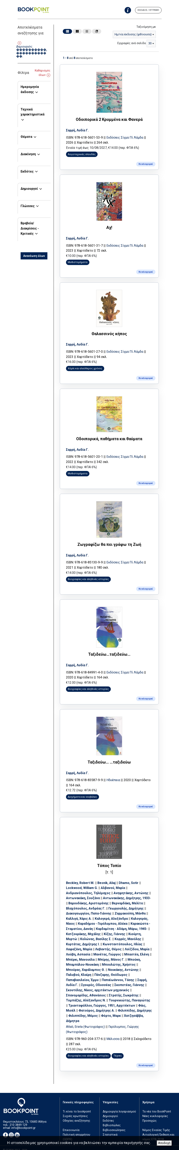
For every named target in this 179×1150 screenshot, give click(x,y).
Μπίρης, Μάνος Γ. (124, 954)
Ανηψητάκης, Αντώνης (131, 888)
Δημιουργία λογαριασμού (119, 1106)
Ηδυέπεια (114, 776)
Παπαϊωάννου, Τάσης (119, 975)
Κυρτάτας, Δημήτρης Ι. (83, 939)
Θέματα (26, 137)
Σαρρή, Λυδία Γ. (78, 130)
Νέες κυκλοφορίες (155, 1111)
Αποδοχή (164, 1143)
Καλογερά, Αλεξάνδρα (112, 913)
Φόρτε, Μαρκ (127, 1011)
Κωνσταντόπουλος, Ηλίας (123, 939)
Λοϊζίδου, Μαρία (138, 944)
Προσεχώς (149, 1115)
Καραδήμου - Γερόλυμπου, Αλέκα (103, 919)
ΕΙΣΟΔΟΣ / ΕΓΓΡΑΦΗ (148, 10)
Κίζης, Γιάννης (115, 929)
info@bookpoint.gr (23, 1122)
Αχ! (109, 226)
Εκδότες (27, 171)
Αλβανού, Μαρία (114, 883)
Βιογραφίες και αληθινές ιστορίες (89, 576)
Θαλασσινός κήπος (109, 332)
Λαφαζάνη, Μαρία (80, 944)
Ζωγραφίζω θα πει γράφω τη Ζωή (109, 541)
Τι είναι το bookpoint (77, 1106)
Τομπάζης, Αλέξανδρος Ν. (86, 995)
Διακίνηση (28, 154)
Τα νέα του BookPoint (156, 1106)
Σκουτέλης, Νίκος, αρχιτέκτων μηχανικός (98, 985)
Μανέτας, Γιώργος (110, 949)
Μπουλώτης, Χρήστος (133, 959)
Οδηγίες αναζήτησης (76, 1115)
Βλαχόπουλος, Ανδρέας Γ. (86, 903)
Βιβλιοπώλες (112, 1120)
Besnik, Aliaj (107, 878)
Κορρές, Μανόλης (128, 934)
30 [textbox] (150, 43)
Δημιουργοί (29, 189)
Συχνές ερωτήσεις (75, 1111)
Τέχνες (118, 1050)
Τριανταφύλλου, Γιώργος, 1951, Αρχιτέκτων (102, 1000)
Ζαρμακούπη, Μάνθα (130, 908)
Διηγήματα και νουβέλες (83, 792)
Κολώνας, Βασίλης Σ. (96, 934)
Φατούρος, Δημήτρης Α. (97, 1005)
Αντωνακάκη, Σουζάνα (84, 893)
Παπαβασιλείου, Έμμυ (83, 975)
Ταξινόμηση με (146, 27)
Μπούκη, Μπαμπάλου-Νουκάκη (90, 959)
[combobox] (134, 34)
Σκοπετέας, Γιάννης (130, 980)
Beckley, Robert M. (81, 878)
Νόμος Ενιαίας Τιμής (156, 1124)
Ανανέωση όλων (34, 255)
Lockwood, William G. (82, 883)
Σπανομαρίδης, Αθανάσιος (87, 990)
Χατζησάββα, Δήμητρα (83, 1016)
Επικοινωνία (71, 1124)
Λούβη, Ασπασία (81, 949)
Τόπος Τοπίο (109, 860)
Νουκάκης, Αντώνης (126, 964)
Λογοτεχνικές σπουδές (82, 153)
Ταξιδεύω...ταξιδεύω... (109, 650)
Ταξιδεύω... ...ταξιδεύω (109, 757)
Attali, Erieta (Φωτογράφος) (86, 1022)
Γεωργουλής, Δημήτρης (126, 903)
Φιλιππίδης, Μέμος (99, 1011)
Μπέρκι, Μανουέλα (93, 954)
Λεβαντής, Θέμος (109, 944)
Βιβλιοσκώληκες (114, 1124)
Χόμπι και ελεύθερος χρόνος (86, 366)
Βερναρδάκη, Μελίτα (128, 898)
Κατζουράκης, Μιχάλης (84, 929)
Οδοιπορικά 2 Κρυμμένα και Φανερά (109, 119)
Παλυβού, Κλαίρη (79, 970)
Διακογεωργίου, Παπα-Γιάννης (89, 908)
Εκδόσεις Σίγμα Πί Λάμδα (125, 137)
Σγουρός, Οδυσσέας (97, 980)
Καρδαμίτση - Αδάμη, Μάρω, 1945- (122, 924)
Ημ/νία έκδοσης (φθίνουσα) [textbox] (133, 34)
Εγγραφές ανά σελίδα (131, 43)
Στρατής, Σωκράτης (124, 990)
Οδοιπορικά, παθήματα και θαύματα (109, 436)
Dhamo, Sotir (129, 878)
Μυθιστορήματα (78, 261)
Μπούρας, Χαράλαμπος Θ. (88, 964)
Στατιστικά (110, 1129)
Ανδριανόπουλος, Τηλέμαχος (89, 888)
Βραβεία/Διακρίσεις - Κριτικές (30, 228)
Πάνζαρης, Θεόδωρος (111, 970)
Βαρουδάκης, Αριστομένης (89, 898)
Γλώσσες (28, 206)
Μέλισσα (113, 1034)
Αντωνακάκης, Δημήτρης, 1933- (128, 893)
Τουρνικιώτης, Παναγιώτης (130, 995)
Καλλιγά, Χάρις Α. (79, 913)
